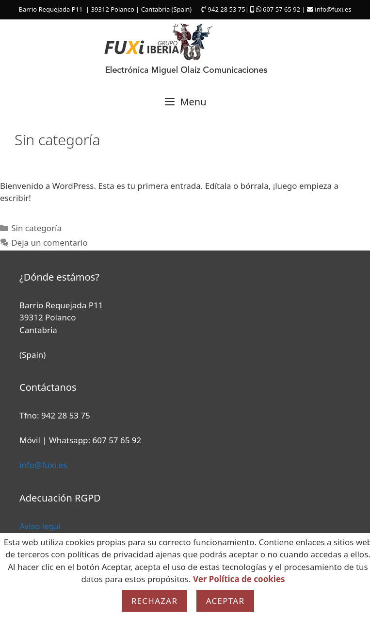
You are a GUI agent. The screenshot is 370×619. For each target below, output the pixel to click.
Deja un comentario (49, 242)
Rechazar (154, 600)
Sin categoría (36, 228)
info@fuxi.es (43, 464)
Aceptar (225, 600)
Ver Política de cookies (239, 579)
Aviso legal (40, 526)
